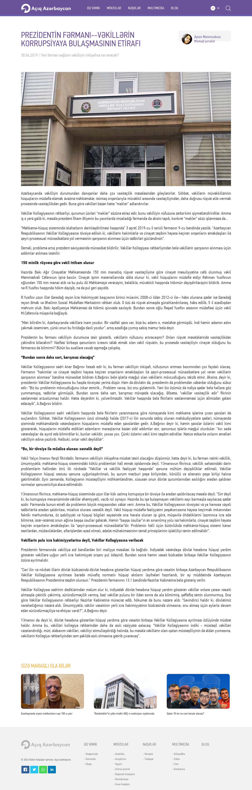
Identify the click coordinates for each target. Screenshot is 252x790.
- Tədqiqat (148, 759)
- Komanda (90, 759)
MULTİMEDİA (156, 8)
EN (218, 8)
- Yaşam (117, 764)
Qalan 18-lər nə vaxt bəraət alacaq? (185, 713)
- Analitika (118, 754)
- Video (176, 759)
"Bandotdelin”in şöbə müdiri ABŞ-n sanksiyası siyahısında (124, 713)
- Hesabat (148, 754)
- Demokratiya (120, 779)
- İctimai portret (121, 769)
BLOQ (174, 8)
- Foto (175, 764)
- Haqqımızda (91, 754)
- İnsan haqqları (121, 784)
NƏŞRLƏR (134, 8)
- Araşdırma (119, 759)
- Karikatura (178, 769)
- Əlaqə (88, 764)
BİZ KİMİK (93, 8)
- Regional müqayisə (124, 774)
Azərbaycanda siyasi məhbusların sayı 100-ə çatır (46, 713)
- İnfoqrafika (178, 754)
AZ (213, 8)
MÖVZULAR (114, 8)
